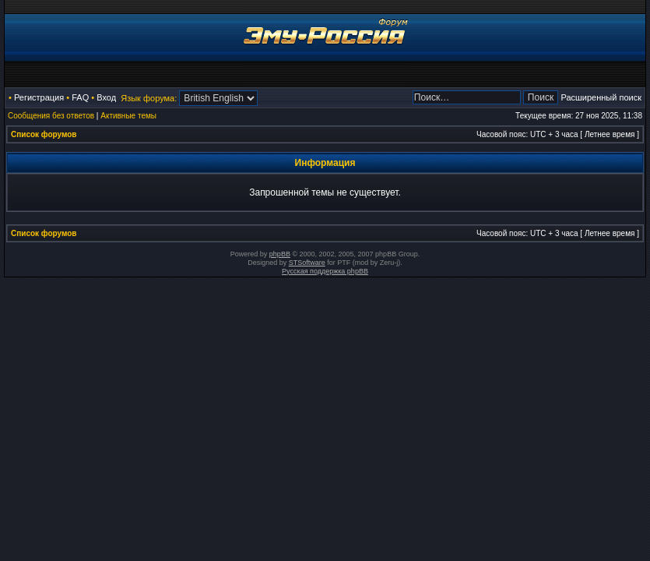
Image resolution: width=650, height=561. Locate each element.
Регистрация (39, 97)
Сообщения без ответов (51, 115)
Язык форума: (149, 98)
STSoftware (307, 262)
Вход (106, 97)
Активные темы (128, 115)
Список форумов (44, 134)
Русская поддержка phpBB (325, 271)
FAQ (80, 97)
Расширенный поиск (600, 97)
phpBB (279, 254)
